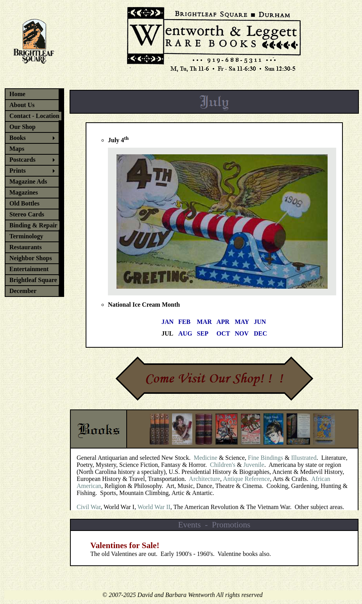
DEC (260, 333)
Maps (16, 148)
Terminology (26, 236)
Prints (17, 170)
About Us (21, 105)
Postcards (22, 159)
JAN (167, 321)
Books (17, 137)
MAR (204, 321)
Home (17, 94)
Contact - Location (34, 116)
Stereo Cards (26, 214)
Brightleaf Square (33, 280)
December (22, 291)
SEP (202, 333)
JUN (260, 321)
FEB (184, 321)
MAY (242, 321)
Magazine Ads (28, 181)
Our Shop (22, 126)
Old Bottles (24, 203)
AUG (185, 333)
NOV (242, 333)
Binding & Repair (33, 225)
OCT (223, 333)
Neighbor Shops (30, 258)
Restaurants (25, 247)
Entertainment (28, 269)
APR (223, 321)
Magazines (23, 192)
